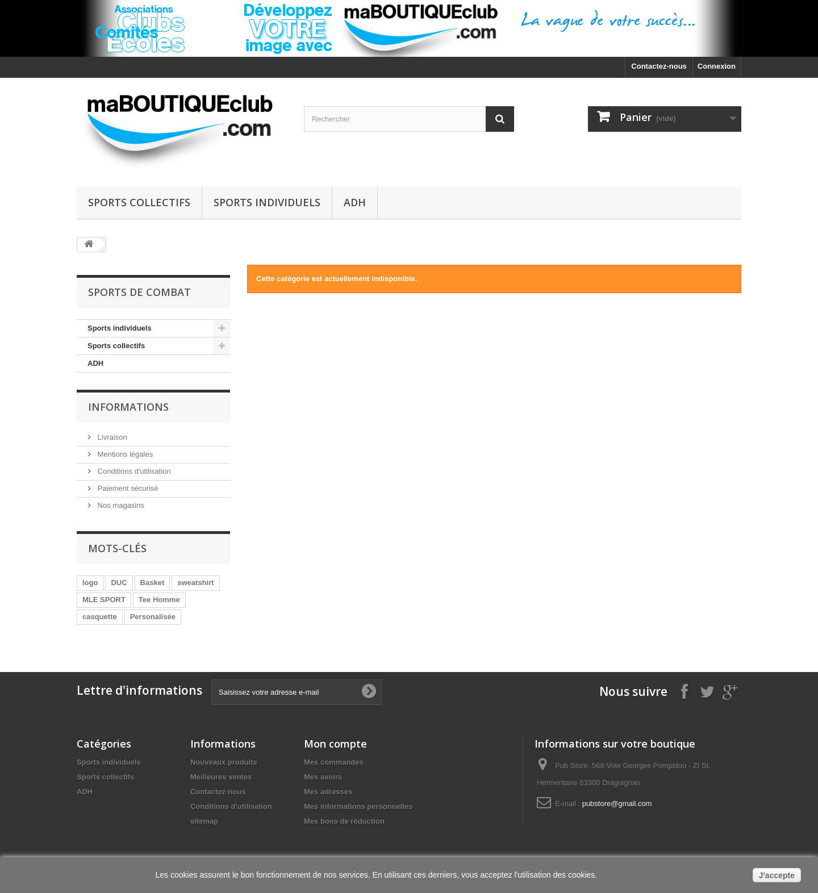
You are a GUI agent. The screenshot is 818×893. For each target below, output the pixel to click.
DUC (119, 582)
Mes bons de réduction (344, 821)
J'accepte (777, 875)
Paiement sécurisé (126, 488)
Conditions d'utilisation (133, 471)
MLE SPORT (104, 599)
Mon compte (335, 743)
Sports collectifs (139, 202)
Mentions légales (124, 454)
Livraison (111, 437)
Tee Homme (159, 599)
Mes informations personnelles (358, 806)
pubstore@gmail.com (617, 803)
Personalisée (153, 616)
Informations (128, 407)
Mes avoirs (323, 777)
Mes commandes (334, 762)
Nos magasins (119, 505)
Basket (152, 582)
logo (90, 582)
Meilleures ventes (221, 777)
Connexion (717, 66)
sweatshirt (195, 582)
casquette (99, 616)
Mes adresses (328, 791)
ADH (355, 202)
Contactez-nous (659, 66)
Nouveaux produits (223, 762)
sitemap (204, 821)
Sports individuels (267, 202)
